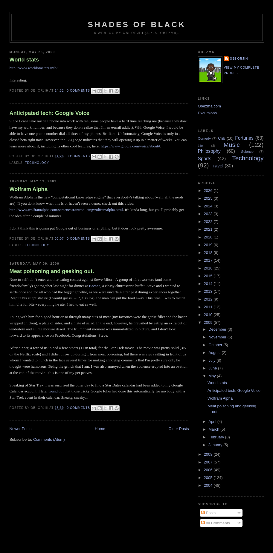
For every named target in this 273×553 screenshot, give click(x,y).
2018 (209, 252)
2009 (209, 322)
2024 (209, 206)
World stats (24, 60)
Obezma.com (209, 106)
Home (100, 428)
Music (232, 144)
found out (56, 391)
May (212, 376)
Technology (37, 162)
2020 (209, 237)
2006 (209, 470)
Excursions (207, 113)
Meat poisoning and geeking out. (52, 271)
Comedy (204, 138)
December (218, 329)
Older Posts (179, 428)
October (215, 345)
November (218, 337)
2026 (209, 190)
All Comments (215, 523)
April (212, 421)
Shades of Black (137, 24)
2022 (209, 221)
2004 (209, 485)
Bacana (94, 286)
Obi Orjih (239, 58)
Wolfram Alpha (29, 189)
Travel (217, 165)
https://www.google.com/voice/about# (130, 146)
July (212, 360)
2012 (209, 299)
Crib (221, 138)
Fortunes (244, 138)
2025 (209, 198)
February (216, 437)
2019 (209, 245)
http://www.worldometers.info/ (34, 68)
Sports (204, 158)
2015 (209, 276)
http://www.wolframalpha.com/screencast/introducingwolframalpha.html (66, 209)
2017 (209, 260)
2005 (209, 477)
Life (200, 145)
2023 (209, 214)
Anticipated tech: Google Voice (49, 113)
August (215, 352)
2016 (209, 268)
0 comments (78, 90)
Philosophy (209, 151)
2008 (209, 454)
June (213, 368)
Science (247, 151)
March (214, 429)
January (215, 445)
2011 (209, 307)
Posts (208, 513)
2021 (209, 229)
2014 (209, 283)
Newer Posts (21, 428)
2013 (209, 291)
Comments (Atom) (49, 439)
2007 (209, 462)
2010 (209, 314)
